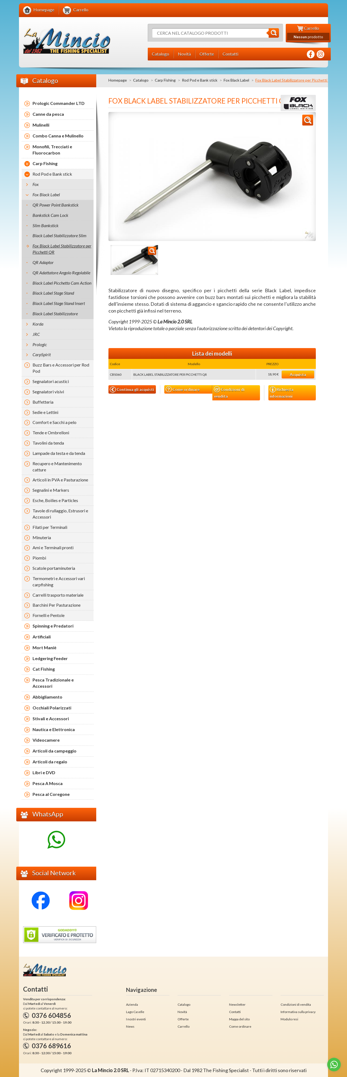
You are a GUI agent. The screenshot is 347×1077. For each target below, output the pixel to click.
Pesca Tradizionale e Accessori (53, 683)
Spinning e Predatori (53, 625)
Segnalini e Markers (51, 490)
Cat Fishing (44, 668)
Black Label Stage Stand (53, 292)
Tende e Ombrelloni (51, 432)
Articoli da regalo (50, 761)
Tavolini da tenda (48, 442)
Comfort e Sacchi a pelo (54, 422)
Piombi (39, 557)
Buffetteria (43, 401)
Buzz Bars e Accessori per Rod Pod (61, 368)
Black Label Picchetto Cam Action (62, 282)
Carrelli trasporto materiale (58, 594)
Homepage (117, 80)
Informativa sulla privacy (298, 1012)
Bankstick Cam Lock (50, 215)
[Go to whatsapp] (334, 1064)
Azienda (132, 1004)
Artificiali (42, 636)
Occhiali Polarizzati (52, 707)
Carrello (183, 1026)
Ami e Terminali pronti (53, 547)
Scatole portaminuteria (54, 568)
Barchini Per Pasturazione (57, 604)
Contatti (235, 1012)
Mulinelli (41, 124)
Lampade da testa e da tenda (59, 453)
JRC (36, 334)
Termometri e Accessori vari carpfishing (59, 581)
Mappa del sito (239, 1019)
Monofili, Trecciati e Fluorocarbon (52, 149)
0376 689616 (51, 1046)
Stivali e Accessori (51, 718)
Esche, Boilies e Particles (55, 500)
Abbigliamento (47, 696)
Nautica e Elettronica (54, 729)
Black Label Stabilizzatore (55, 313)
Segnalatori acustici (51, 381)
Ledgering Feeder (50, 658)
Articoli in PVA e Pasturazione (60, 479)
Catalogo (141, 80)
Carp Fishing (165, 80)
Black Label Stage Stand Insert (59, 303)
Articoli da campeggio (54, 750)
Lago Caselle (135, 1012)
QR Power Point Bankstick (56, 204)
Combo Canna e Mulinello (58, 135)
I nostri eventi (136, 1019)
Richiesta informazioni (281, 392)
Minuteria (42, 537)
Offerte (183, 1019)
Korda (38, 323)
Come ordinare (183, 389)
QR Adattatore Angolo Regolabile (61, 272)
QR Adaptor (43, 262)
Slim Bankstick (46, 225)
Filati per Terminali (50, 527)
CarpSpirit (42, 354)
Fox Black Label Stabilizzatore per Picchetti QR (62, 249)
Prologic (40, 344)
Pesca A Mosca (48, 783)
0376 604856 (51, 1015)
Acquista (298, 374)
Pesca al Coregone (51, 794)
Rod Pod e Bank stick (199, 80)
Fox (36, 184)
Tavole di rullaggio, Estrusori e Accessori (60, 513)
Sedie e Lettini (45, 412)
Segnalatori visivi (48, 391)
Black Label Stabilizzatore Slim (59, 235)
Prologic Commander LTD (59, 103)
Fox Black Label (236, 80)
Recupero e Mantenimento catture (57, 466)
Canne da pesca (48, 114)
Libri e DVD (44, 772)
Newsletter (237, 1004)
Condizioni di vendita (229, 392)
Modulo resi (289, 1019)
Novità (182, 1012)
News (130, 1026)
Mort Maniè (44, 647)
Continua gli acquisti (132, 390)
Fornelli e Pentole (49, 615)
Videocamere (46, 739)
